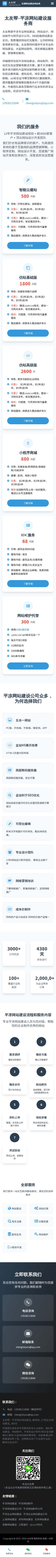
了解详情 (28, 245)
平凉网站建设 (9, 1503)
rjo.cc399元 (36, 1524)
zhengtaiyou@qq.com (39, 101)
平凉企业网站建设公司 (35, 1514)
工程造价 (23, 1524)
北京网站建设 (42, 1519)
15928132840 (10, 101)
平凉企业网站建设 (12, 1514)
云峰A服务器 (22, 629)
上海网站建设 (9, 1519)
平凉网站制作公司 (32, 1508)
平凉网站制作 (26, 1503)
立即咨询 (28, 666)
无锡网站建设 (9, 1524)
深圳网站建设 (26, 1519)
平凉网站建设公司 (12, 1508)
